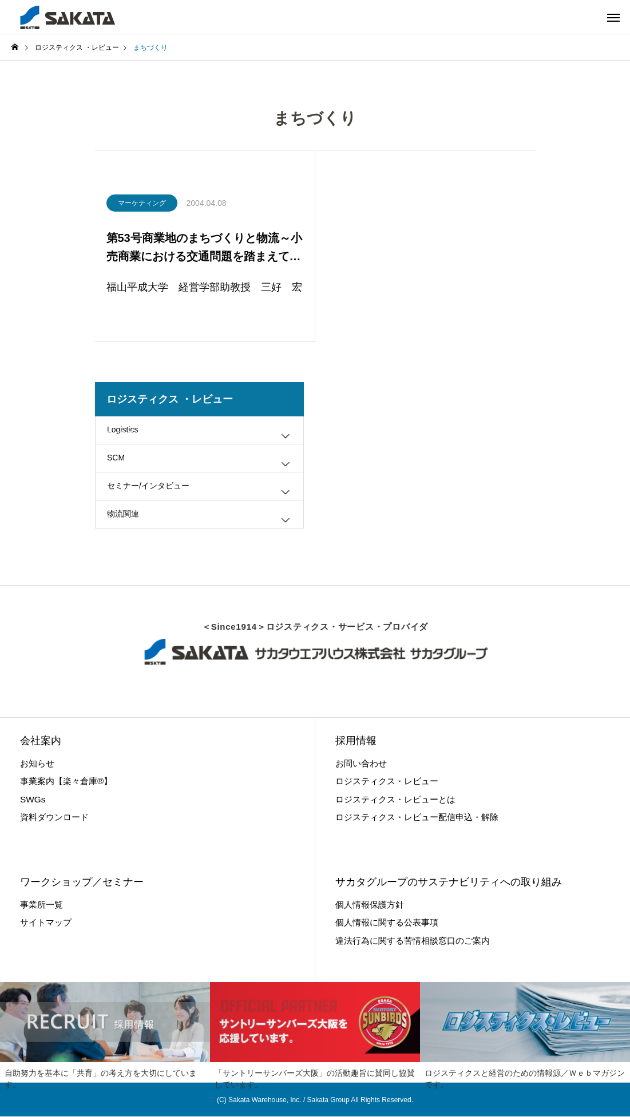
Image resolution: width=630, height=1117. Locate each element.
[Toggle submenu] (285, 440)
